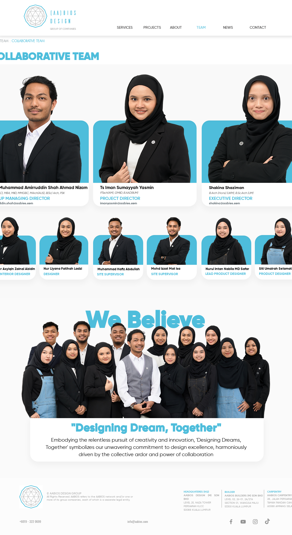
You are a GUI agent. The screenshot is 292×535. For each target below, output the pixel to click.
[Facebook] (231, 521)
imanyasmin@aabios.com (118, 203)
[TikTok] (267, 521)
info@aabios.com (137, 521)
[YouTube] (243, 521)
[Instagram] (255, 521)
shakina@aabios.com (224, 203)
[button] (118, 239)
